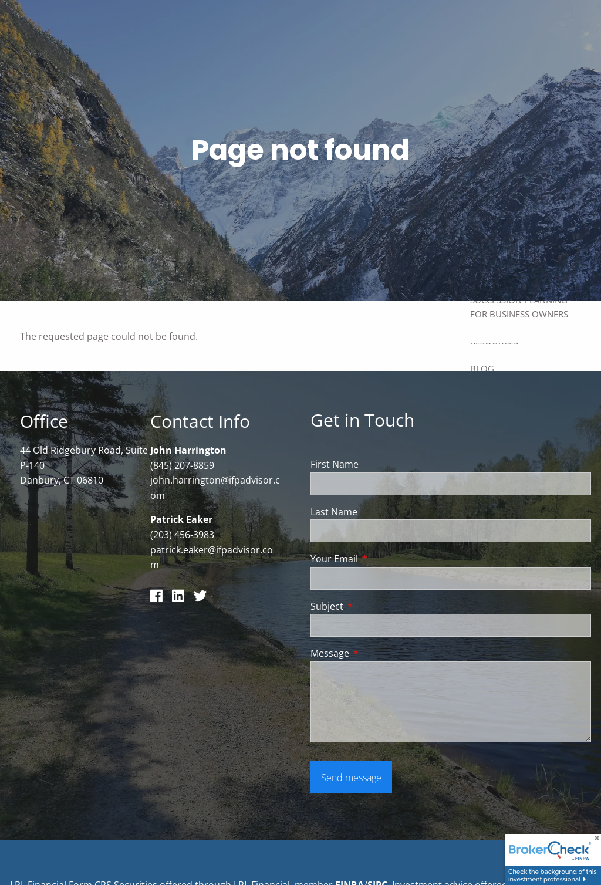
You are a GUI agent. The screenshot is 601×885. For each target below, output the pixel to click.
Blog (482, 368)
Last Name (333, 511)
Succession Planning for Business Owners (519, 307)
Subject (374, 606)
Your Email (381, 559)
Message (377, 653)
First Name (334, 464)
